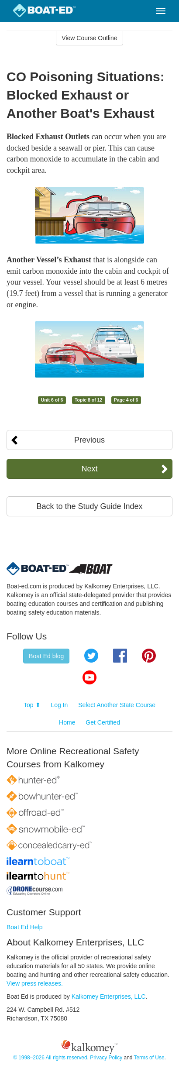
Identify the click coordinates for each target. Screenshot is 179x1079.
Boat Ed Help (25, 927)
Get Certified (103, 722)
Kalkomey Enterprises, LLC (109, 996)
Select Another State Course (116, 704)
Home (67, 722)
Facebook (120, 656)
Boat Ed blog (46, 656)
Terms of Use (149, 1058)
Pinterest (149, 656)
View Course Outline (89, 37)
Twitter (91, 656)
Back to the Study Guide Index (89, 506)
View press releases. (35, 983)
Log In (59, 704)
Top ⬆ (32, 704)
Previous (89, 440)
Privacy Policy (106, 1058)
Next (89, 468)
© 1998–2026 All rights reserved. (51, 1058)
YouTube (89, 677)
